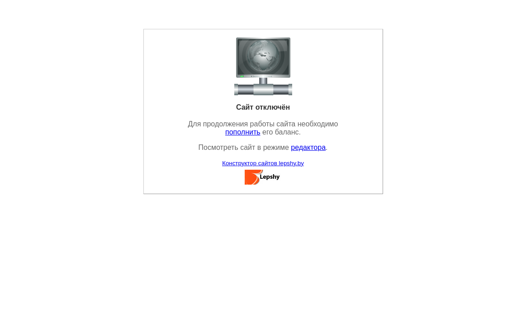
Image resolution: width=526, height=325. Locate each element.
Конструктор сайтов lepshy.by (263, 163)
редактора (308, 147)
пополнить (243, 132)
